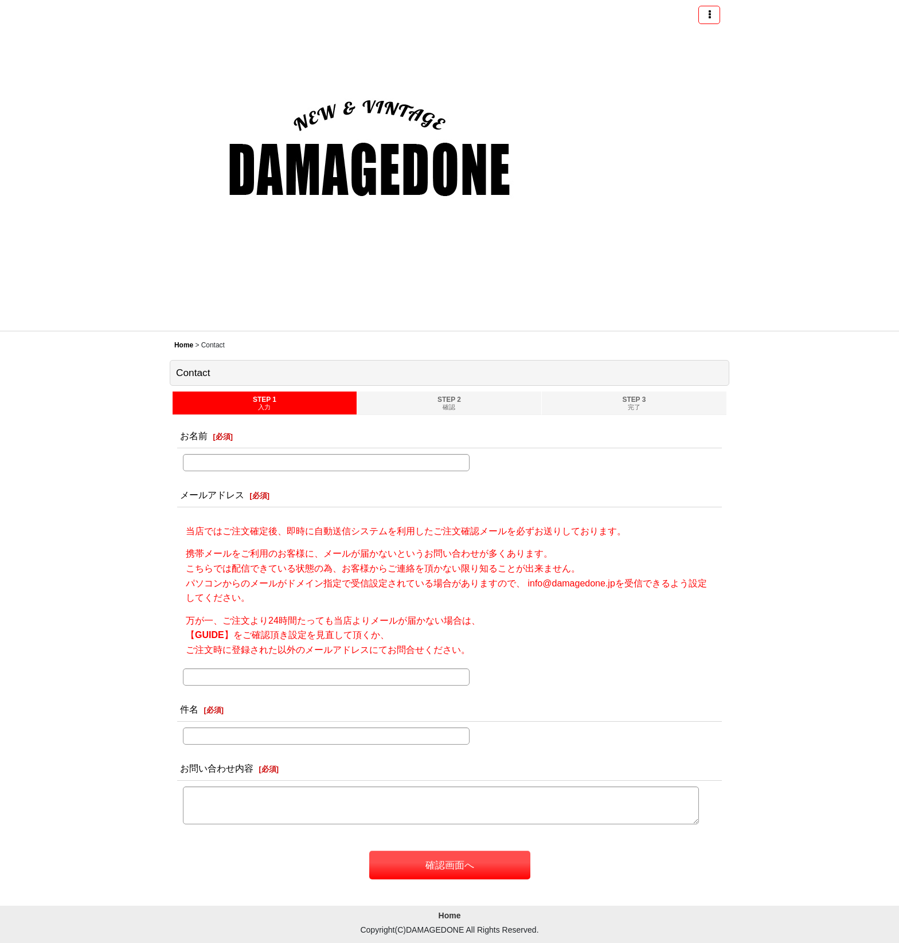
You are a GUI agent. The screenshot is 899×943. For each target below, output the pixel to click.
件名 (189, 709)
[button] (709, 15)
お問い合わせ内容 (216, 768)
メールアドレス (212, 495)
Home (450, 915)
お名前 (194, 436)
